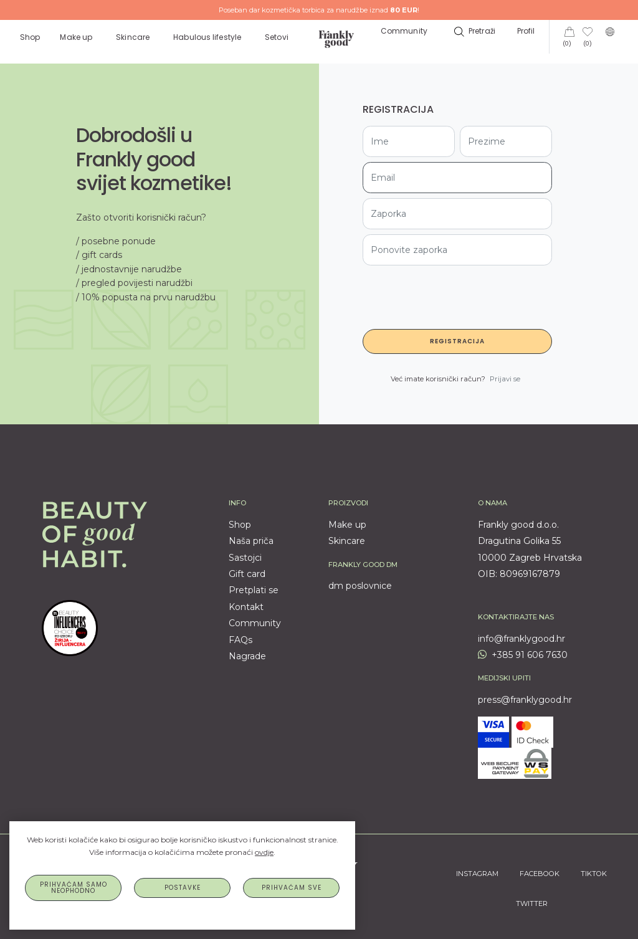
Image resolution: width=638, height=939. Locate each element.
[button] (473, 31)
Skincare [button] (133, 37)
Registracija (457, 341)
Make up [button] (77, 37)
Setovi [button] (277, 37)
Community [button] (404, 31)
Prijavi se (505, 378)
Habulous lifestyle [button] (208, 37)
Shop (30, 37)
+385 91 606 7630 (523, 654)
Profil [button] (527, 31)
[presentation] (457, 294)
